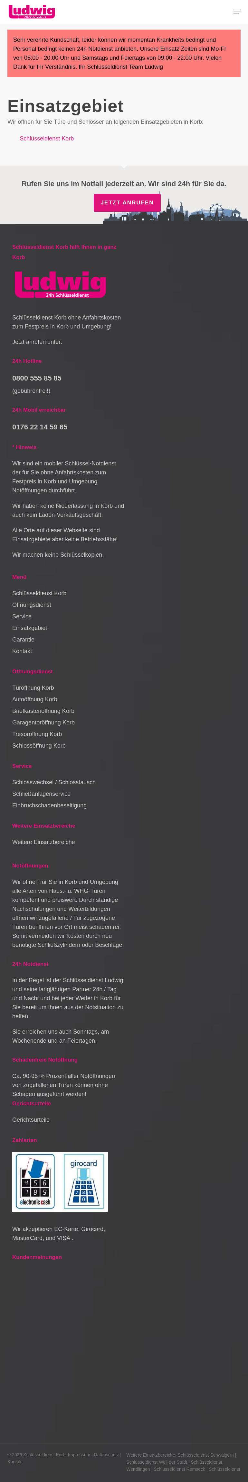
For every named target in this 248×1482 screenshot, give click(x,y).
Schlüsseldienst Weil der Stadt (156, 1462)
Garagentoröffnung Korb (43, 722)
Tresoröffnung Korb (37, 734)
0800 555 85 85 (37, 378)
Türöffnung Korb (33, 688)
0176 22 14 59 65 (39, 427)
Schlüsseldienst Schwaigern (205, 1455)
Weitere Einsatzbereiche (43, 842)
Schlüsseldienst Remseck (179, 1469)
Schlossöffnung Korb (39, 745)
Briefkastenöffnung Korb (43, 711)
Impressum (79, 1454)
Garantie (23, 639)
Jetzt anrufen (127, 203)
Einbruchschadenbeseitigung (49, 805)
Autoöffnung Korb (34, 699)
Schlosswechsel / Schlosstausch (54, 782)
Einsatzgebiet (29, 628)
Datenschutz (106, 1454)
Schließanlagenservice (41, 794)
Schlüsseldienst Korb (47, 138)
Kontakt (22, 651)
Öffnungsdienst (31, 605)
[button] (237, 12)
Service (22, 616)
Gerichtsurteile (31, 1120)
